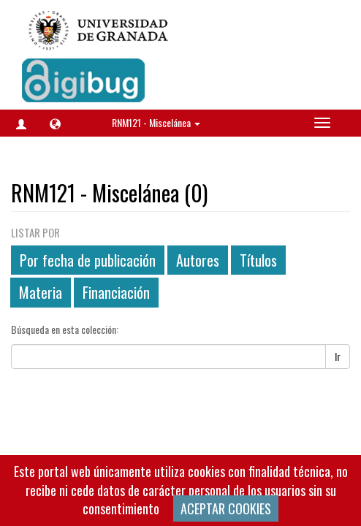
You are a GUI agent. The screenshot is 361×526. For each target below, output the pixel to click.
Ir (338, 356)
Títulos (258, 260)
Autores (197, 260)
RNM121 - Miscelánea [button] (156, 122)
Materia (40, 292)
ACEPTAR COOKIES (225, 508)
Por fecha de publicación (88, 260)
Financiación (116, 292)
